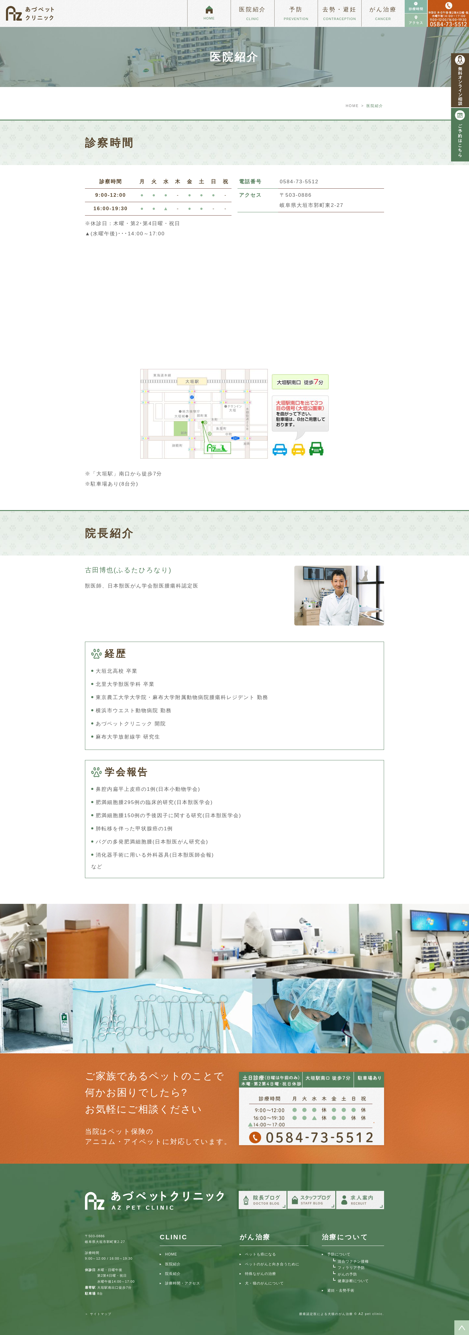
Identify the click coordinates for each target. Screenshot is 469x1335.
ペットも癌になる (260, 1254)
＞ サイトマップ (98, 1314)
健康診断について (353, 1281)
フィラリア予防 (351, 1268)
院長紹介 (173, 1274)
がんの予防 (347, 1274)
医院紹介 (173, 1264)
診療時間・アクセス (182, 1283)
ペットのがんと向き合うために (272, 1264)
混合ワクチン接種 (353, 1261)
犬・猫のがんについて (264, 1283)
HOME (352, 106)
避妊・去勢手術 (340, 1290)
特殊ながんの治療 (260, 1274)
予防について (339, 1254)
